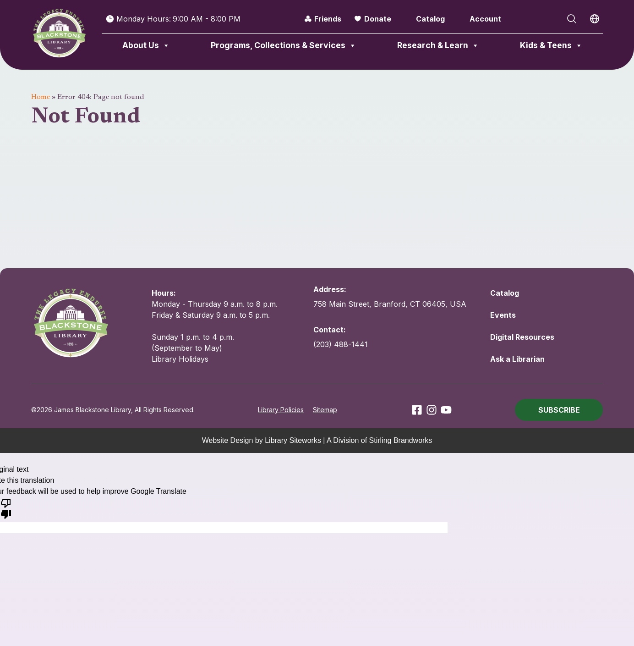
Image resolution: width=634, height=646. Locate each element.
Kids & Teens (551, 45)
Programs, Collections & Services (283, 45)
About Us (146, 45)
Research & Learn (438, 45)
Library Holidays (180, 359)
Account (485, 18)
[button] (559, 410)
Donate (377, 18)
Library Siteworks (293, 440)
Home (40, 97)
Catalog (430, 18)
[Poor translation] (5, 508)
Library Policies (281, 410)
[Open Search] (571, 18)
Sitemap (325, 410)
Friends (327, 18)
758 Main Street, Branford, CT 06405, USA (389, 304)
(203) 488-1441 (340, 344)
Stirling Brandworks (400, 440)
